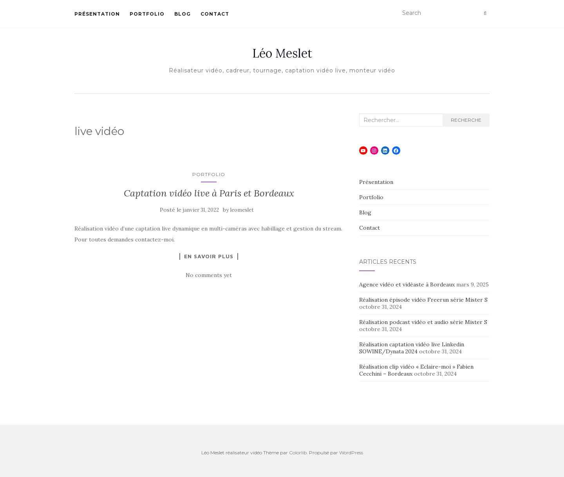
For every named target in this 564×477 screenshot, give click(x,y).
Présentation (97, 14)
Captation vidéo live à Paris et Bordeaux (209, 193)
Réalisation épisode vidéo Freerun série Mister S (423, 299)
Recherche (466, 120)
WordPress (351, 452)
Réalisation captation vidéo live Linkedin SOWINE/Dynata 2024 (411, 348)
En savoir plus (208, 256)
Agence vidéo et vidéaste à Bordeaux (407, 284)
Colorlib (298, 452)
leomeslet (242, 210)
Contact (215, 14)
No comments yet (209, 275)
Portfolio (147, 14)
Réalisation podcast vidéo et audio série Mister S (423, 322)
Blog (182, 14)
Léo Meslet (282, 53)
